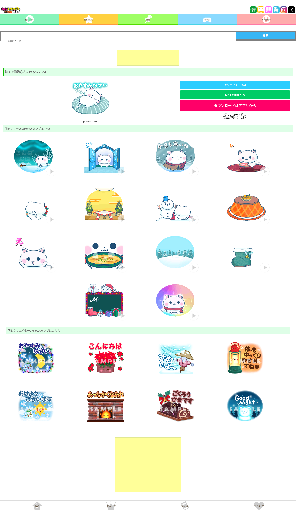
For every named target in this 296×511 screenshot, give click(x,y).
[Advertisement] (148, 56)
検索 (265, 35)
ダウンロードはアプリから (235, 106)
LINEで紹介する (235, 94)
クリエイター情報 (235, 85)
